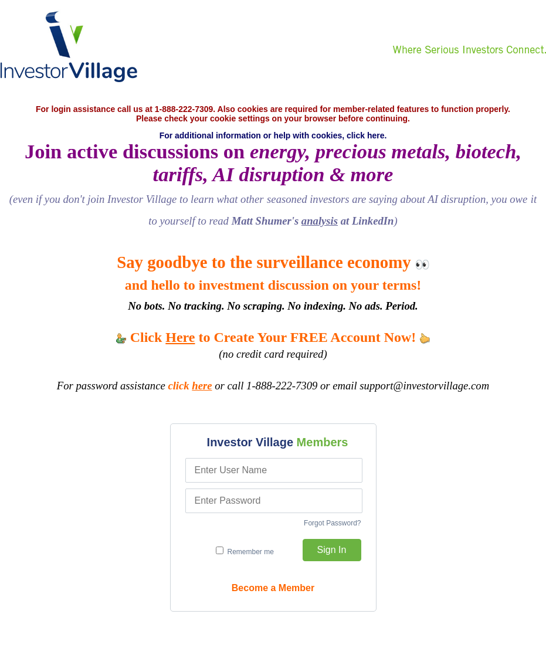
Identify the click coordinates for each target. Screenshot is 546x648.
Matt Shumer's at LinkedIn (313, 221)
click (190, 385)
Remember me (245, 551)
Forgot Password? (332, 523)
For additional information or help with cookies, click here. (273, 135)
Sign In (332, 550)
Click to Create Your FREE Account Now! (273, 337)
